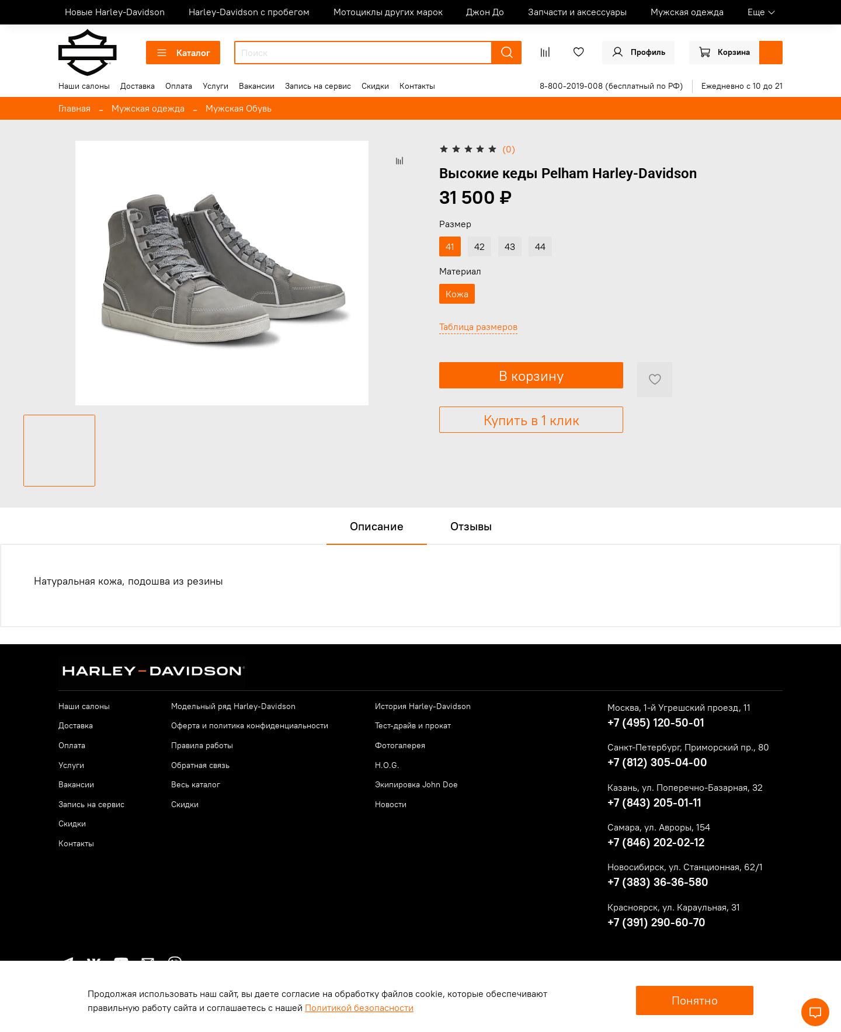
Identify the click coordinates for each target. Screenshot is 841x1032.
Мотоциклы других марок (388, 12)
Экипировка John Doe (416, 784)
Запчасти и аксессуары (577, 12)
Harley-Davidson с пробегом (249, 12)
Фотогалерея (400, 745)
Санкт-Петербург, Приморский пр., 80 (688, 747)
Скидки (375, 86)
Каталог (183, 52)
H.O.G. (387, 765)
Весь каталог (195, 784)
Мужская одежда (687, 12)
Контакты (417, 86)
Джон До (485, 12)
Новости (390, 804)
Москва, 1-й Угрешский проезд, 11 (678, 707)
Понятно (695, 1000)
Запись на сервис (318, 86)
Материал (460, 271)
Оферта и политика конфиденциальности (249, 725)
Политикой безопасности (359, 1007)
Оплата (178, 86)
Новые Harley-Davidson (115, 12)
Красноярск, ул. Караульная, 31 (673, 907)
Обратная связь (200, 765)
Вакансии (256, 86)
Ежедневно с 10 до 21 (742, 86)
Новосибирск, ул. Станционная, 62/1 (685, 867)
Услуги (215, 86)
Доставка (137, 86)
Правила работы (202, 745)
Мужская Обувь (239, 108)
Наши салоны (84, 86)
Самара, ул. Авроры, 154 (658, 827)
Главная (74, 108)
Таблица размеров (478, 326)
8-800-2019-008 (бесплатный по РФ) (611, 86)
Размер (455, 224)
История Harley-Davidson (423, 706)
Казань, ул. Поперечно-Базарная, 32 (685, 787)
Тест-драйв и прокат (413, 725)
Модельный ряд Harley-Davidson (233, 706)
